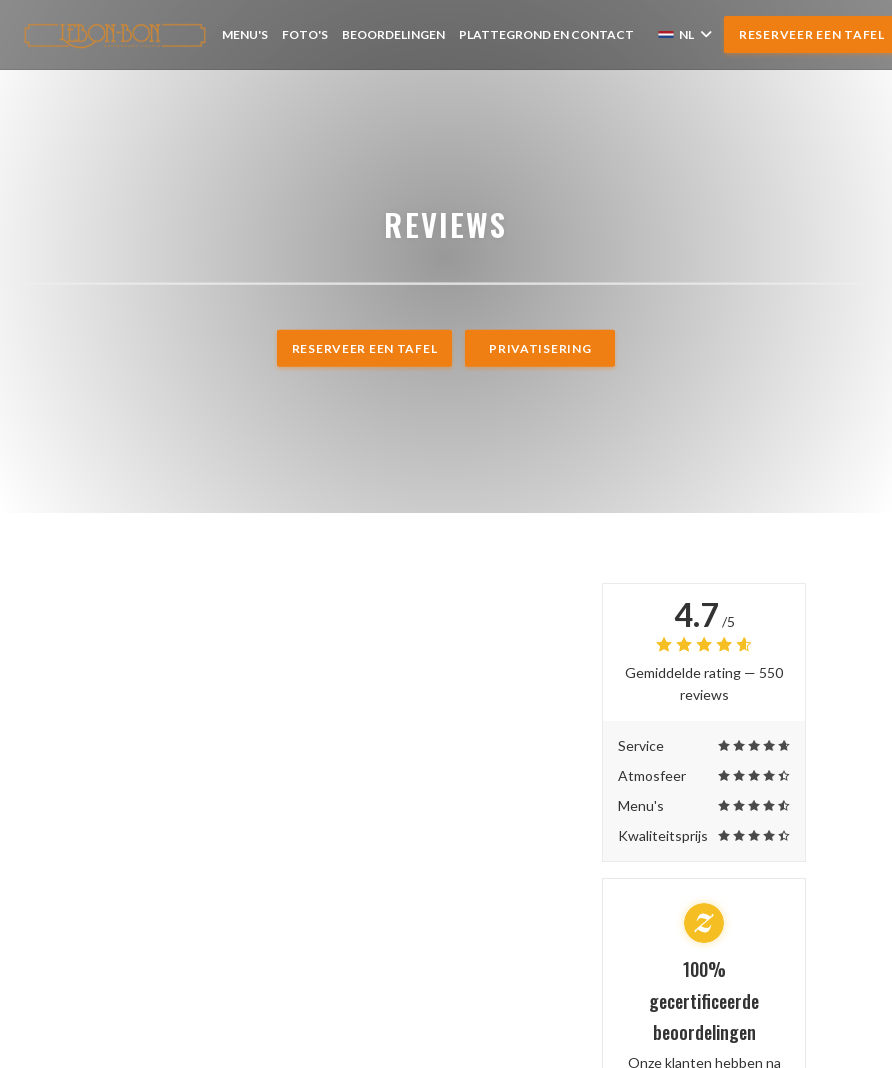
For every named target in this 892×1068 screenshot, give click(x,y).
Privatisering (540, 348)
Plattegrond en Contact (546, 34)
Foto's (305, 34)
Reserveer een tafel (365, 348)
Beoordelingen (393, 34)
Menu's (245, 34)
